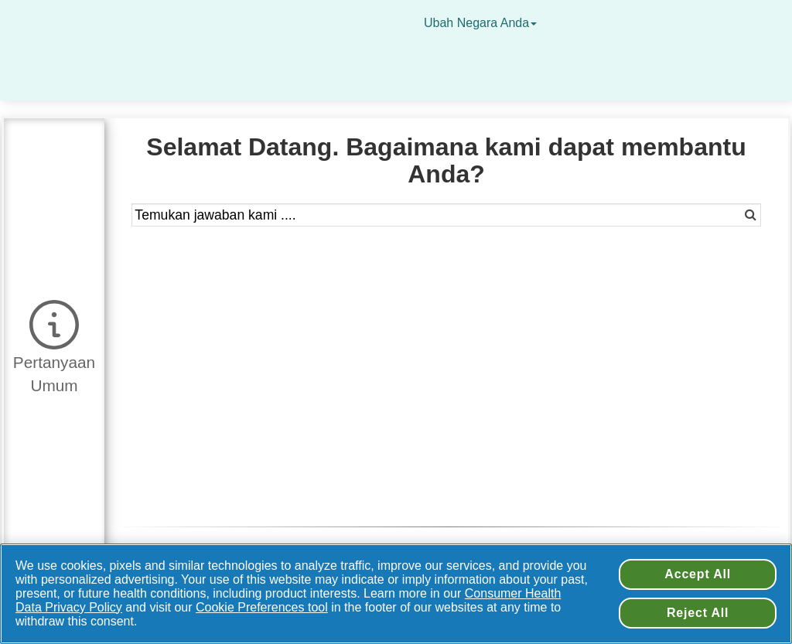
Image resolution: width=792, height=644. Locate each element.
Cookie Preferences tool (262, 607)
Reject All (698, 612)
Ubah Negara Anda (482, 22)
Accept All (697, 574)
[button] (54, 344)
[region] (396, 593)
